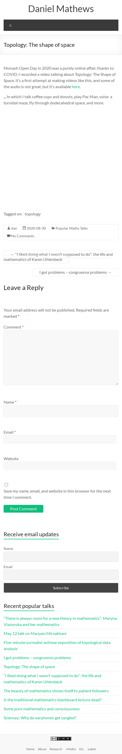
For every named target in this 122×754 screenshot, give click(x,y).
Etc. (81, 749)
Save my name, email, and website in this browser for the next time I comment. (57, 493)
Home (30, 749)
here (76, 86)
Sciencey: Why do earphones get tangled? (40, 717)
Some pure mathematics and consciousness (42, 708)
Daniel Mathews (61, 8)
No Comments (22, 236)
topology (33, 213)
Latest (92, 749)
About (42, 749)
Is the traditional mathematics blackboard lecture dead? (52, 699)
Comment (14, 326)
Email (10, 432)
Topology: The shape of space (29, 666)
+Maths (71, 749)
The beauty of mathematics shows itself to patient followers (56, 690)
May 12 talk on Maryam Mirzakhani (35, 633)
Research (56, 749)
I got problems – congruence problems (75, 272)
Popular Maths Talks (72, 228)
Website (11, 458)
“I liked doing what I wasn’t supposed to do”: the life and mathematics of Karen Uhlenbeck (58, 257)
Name (10, 401)
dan (14, 228)
